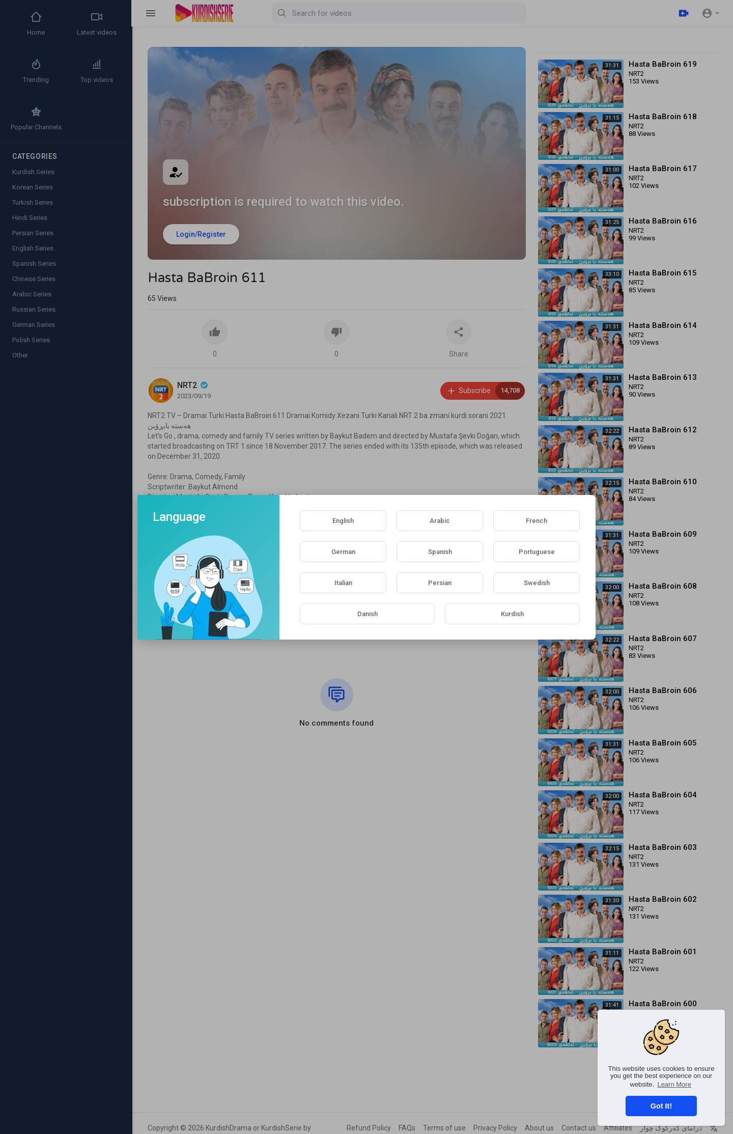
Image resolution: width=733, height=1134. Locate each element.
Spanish (440, 552)
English (343, 520)
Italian (343, 583)
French (536, 520)
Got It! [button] (661, 1106)
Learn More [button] (674, 1084)
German (343, 552)
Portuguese (537, 552)
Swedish (537, 583)
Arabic (440, 520)
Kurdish (512, 614)
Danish (367, 614)
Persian (440, 583)
